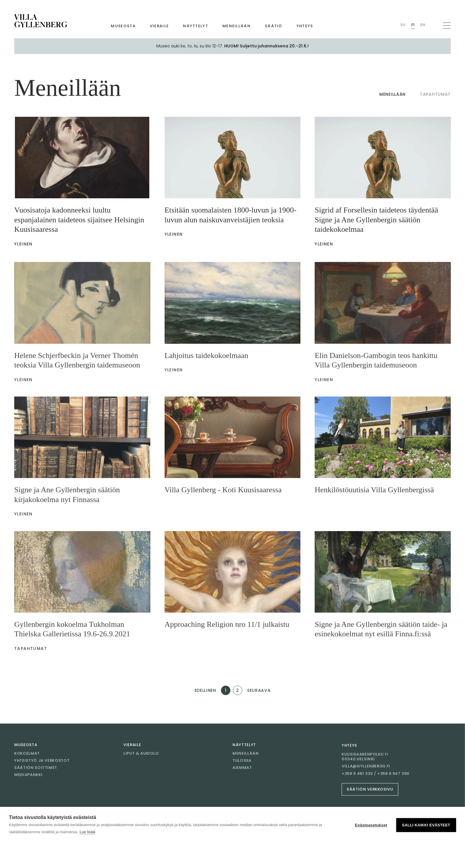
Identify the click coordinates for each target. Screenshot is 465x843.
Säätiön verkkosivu (370, 789)
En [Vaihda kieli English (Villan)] (422, 25)
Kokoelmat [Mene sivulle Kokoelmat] (27, 753)
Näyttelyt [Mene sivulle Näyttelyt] (195, 26)
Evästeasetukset (371, 825)
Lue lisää (87, 832)
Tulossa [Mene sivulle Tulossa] (241, 760)
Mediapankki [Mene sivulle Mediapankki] (28, 774)
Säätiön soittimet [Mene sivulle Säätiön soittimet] (35, 767)
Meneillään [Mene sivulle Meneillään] (236, 26)
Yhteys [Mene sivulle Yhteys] (305, 26)
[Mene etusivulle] (40, 20)
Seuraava (259, 690)
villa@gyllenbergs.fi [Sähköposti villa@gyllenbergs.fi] (366, 766)
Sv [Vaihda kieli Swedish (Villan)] (402, 25)
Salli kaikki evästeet (426, 825)
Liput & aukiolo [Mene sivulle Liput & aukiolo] (141, 753)
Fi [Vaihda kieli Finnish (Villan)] (413, 25)
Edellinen (205, 690)
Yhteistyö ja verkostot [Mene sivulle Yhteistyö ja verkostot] (41, 760)
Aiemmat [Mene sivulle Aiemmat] (242, 767)
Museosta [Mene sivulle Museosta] (123, 26)
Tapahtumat (435, 94)
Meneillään (392, 94)
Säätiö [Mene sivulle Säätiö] (273, 26)
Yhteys (349, 745)
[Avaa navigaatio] (447, 26)
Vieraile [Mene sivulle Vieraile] (159, 26)
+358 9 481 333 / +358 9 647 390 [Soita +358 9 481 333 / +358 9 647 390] (376, 773)
